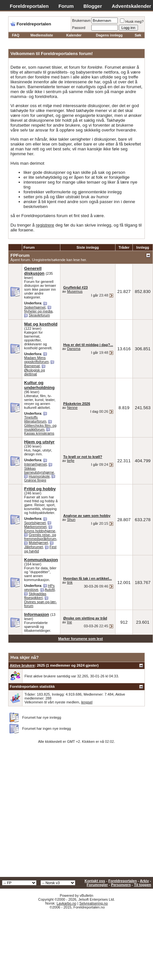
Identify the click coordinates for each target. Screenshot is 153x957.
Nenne (72, 407)
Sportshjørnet (35, 523)
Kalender (74, 35)
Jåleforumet (33, 547)
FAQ (16, 35)
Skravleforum (39, 315)
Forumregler (97, 885)
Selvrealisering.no (93, 903)
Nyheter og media (38, 311)
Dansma (73, 349)
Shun (71, 519)
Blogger (93, 6)
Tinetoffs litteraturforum (35, 419)
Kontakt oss (94, 881)
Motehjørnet (38, 543)
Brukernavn (81, 20)
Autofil (50, 589)
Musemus (75, 291)
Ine (69, 622)
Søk (138, 35)
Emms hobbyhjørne (39, 531)
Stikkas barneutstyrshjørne (39, 470)
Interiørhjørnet (35, 464)
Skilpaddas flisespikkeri (35, 596)
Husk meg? (132, 21)
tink (69, 582)
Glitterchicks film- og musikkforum (40, 427)
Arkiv (144, 881)
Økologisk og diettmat (34, 372)
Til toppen (142, 885)
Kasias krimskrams (39, 433)
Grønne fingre (35, 480)
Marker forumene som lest (80, 639)
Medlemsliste (41, 35)
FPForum (20, 255)
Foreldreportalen (29, 6)
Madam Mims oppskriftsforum (36, 360)
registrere (45, 225)
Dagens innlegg (109, 35)
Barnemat (32, 366)
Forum (66, 6)
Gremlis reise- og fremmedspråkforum (40, 537)
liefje (70, 461)
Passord (78, 28)
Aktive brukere (22, 665)
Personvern (121, 885)
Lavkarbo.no (66, 903)
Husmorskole (39, 476)
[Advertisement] (61, 813)
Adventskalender (131, 6)
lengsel (87, 702)
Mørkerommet (35, 527)
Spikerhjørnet (34, 307)
